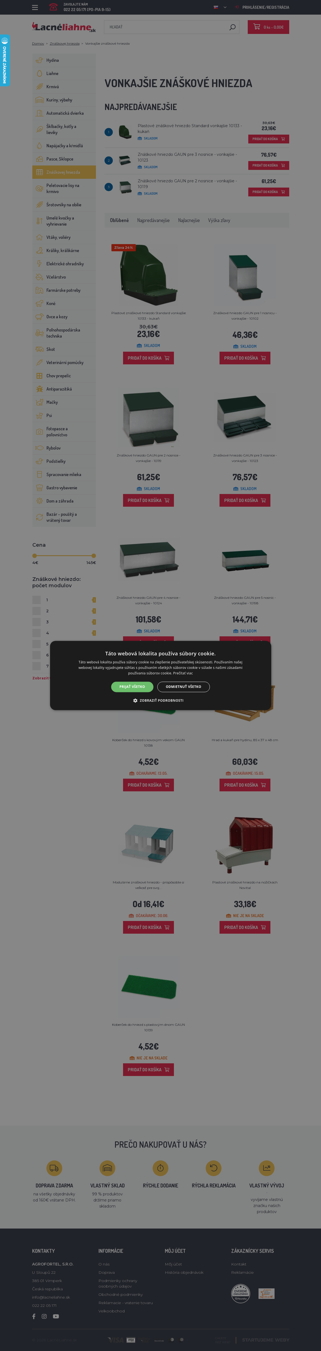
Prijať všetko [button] (132, 686)
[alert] (160, 675)
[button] (160, 700)
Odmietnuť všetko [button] (183, 686)
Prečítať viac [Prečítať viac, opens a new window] (183, 673)
